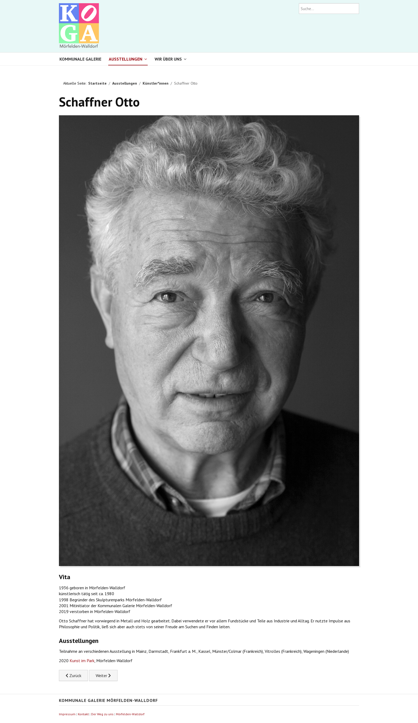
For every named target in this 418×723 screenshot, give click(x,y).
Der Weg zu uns (102, 714)
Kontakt (83, 714)
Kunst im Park (82, 660)
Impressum (67, 714)
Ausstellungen (125, 59)
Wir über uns (168, 59)
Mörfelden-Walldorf (130, 714)
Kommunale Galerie (80, 59)
